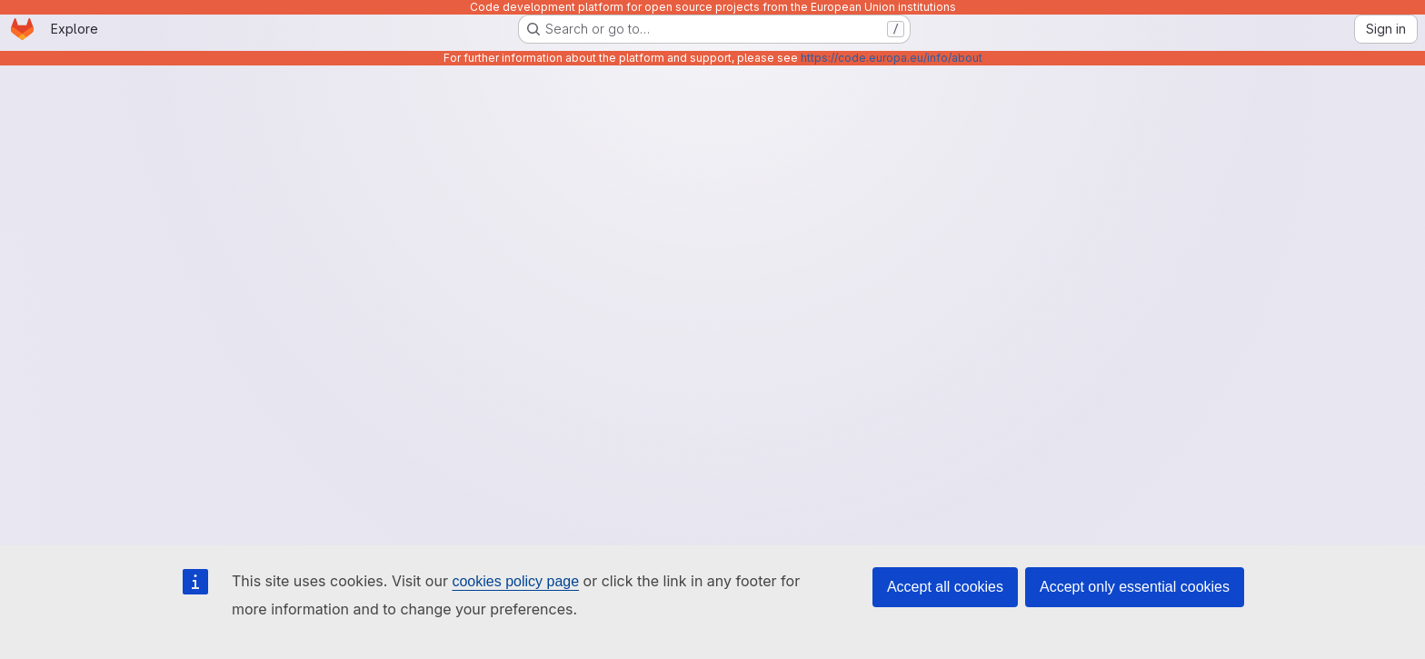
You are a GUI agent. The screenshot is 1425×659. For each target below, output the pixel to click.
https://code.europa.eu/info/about (891, 58)
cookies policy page (515, 581)
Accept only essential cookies (1135, 586)
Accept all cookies (945, 586)
